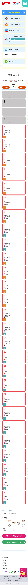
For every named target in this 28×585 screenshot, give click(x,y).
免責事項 (10, 580)
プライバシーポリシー (18, 578)
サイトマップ (7, 578)
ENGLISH (4, 568)
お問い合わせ (5, 565)
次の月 (21, 87)
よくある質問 (5, 557)
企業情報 (6, 576)
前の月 (6, 87)
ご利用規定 (4, 563)
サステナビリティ (14, 576)
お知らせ (4, 560)
